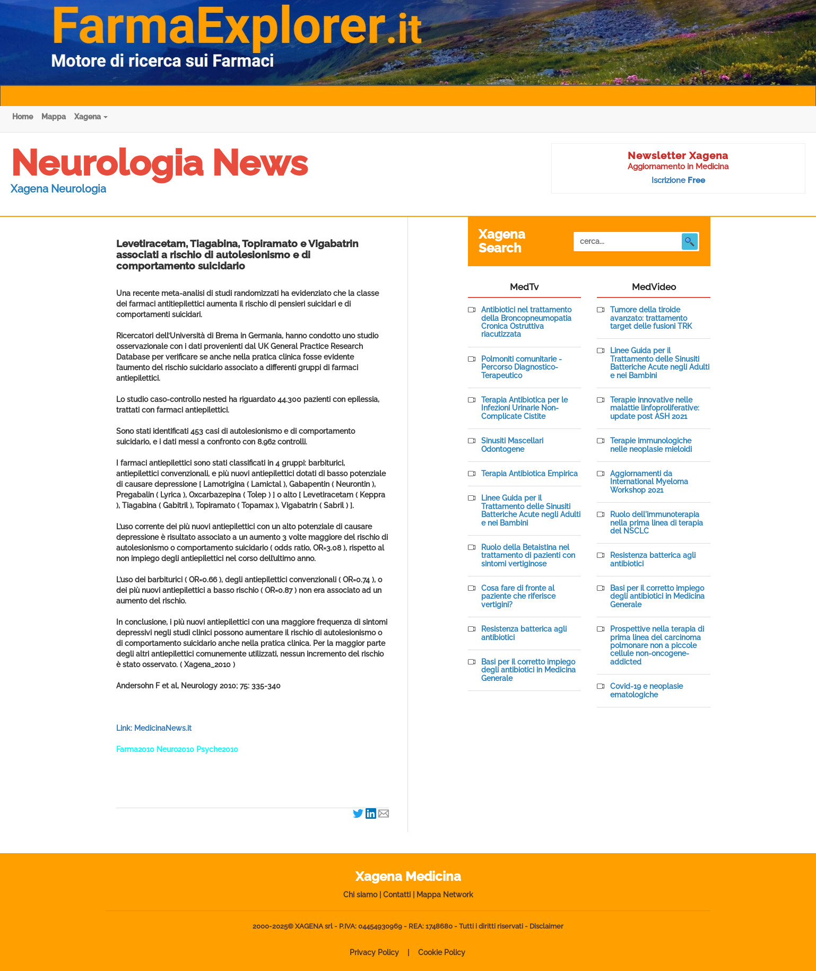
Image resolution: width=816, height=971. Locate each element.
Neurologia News (159, 163)
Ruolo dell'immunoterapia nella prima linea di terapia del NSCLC (656, 523)
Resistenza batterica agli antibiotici (524, 633)
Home (22, 116)
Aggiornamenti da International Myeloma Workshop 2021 (649, 482)
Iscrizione (678, 180)
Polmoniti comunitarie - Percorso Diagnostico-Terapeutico (521, 367)
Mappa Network (444, 894)
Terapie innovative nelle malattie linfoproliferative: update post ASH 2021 (654, 408)
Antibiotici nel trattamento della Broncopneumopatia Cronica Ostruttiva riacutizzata (526, 322)
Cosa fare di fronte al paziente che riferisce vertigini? (518, 596)
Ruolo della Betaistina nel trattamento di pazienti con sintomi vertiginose (528, 556)
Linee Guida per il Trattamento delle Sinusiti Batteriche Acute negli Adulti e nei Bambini (530, 510)
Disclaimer (546, 926)
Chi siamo (360, 894)
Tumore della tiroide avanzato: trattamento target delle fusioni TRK (651, 318)
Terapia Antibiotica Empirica (529, 474)
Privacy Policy (374, 952)
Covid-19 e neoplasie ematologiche (646, 690)
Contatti (397, 894)
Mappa (53, 116)
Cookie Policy (441, 952)
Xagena (91, 116)
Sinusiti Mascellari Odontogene (512, 445)
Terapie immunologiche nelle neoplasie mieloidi (651, 445)
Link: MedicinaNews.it (154, 728)
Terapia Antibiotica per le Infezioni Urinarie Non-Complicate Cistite (524, 408)
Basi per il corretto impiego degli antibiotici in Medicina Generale (528, 670)
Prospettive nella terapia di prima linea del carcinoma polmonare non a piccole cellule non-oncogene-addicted (657, 645)
